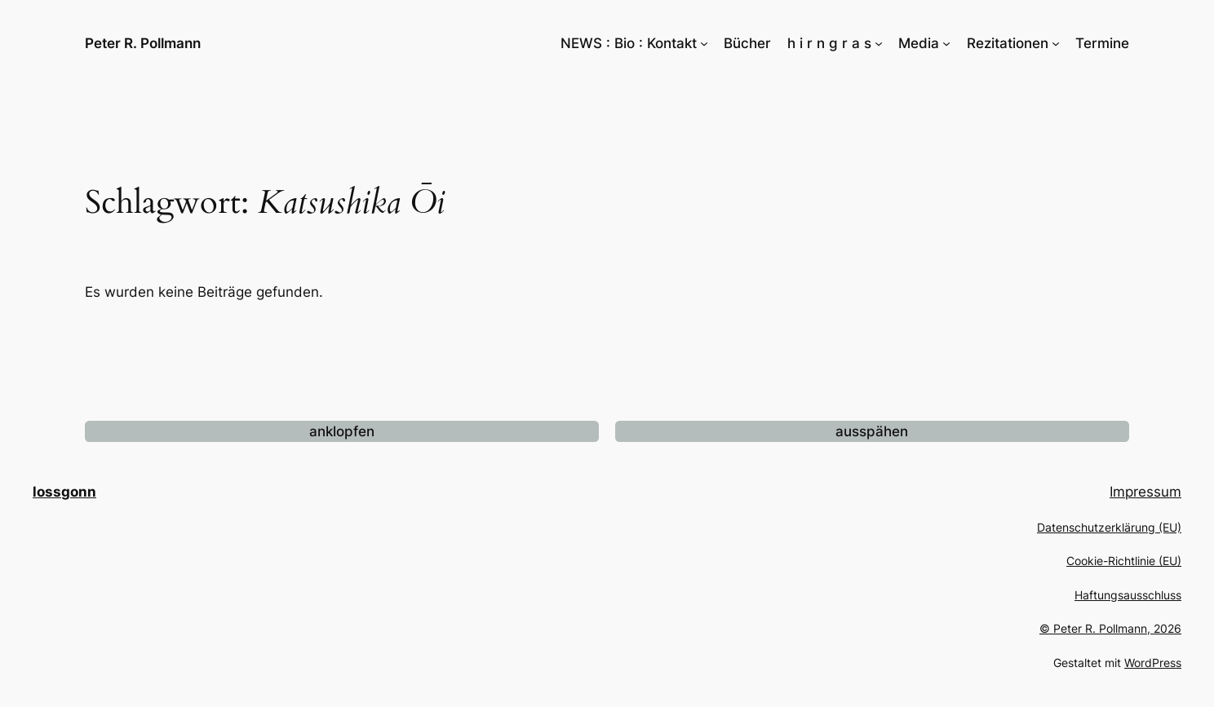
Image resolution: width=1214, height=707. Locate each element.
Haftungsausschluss (1127, 595)
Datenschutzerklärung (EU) (1109, 527)
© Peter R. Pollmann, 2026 (1110, 628)
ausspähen (871, 431)
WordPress (1152, 662)
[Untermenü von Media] (946, 43)
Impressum (1145, 492)
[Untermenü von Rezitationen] (1056, 43)
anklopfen (341, 431)
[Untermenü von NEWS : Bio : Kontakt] (704, 43)
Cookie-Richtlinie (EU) (1123, 561)
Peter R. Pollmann (143, 43)
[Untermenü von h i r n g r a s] (879, 43)
